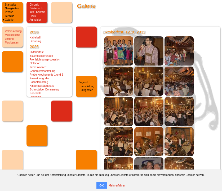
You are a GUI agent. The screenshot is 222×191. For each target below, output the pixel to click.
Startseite (10, 4)
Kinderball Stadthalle (42, 85)
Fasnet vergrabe (39, 78)
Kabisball (35, 37)
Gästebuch (35, 8)
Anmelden (35, 19)
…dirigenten (86, 90)
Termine (9, 16)
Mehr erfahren (117, 185)
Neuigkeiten (12, 8)
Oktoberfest (36, 52)
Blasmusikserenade (41, 55)
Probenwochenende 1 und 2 (46, 74)
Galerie (9, 19)
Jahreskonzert (38, 67)
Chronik (34, 4)
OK (101, 185)
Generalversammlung (42, 71)
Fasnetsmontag (39, 82)
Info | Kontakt (37, 12)
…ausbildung (86, 86)
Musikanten (11, 42)
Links (32, 16)
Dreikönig (35, 41)
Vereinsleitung (13, 31)
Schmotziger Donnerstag (44, 89)
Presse (9, 12)
